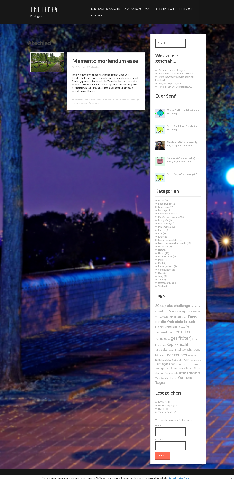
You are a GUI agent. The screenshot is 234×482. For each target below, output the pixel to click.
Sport (161, 273)
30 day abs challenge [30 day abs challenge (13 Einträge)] (172, 306)
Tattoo (161, 279)
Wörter (161, 286)
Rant (160, 263)
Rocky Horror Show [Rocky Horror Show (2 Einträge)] (191, 364)
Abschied (109, 100)
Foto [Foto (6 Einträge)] (169, 332)
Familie (118, 100)
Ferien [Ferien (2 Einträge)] (182, 327)
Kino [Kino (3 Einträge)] (164, 345)
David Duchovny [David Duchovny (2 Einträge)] (181, 317)
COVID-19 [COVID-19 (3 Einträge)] (166, 317)
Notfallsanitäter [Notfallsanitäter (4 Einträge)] (163, 360)
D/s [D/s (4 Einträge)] (173, 316)
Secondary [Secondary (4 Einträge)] (179, 368)
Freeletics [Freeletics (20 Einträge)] (181, 331)
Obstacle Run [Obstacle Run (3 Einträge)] (178, 360)
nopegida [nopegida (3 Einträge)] (192, 356)
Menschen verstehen (168, 240)
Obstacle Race (165, 256)
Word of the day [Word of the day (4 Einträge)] (169, 378)
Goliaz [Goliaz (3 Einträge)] (195, 339)
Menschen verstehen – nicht (172, 243)
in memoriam (95, 100)
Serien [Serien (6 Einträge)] (189, 368)
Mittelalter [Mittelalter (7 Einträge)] (161, 349)
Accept (172, 478)
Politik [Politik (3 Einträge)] (186, 360)
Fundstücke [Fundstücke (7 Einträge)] (162, 338)
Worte (149, 9)
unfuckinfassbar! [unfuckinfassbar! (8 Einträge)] (190, 373)
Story (161, 276)
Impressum (185, 9)
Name (170, 430)
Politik (161, 260)
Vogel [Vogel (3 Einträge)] (158, 378)
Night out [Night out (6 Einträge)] (160, 355)
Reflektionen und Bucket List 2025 (175, 87)
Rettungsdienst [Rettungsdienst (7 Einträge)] (165, 364)
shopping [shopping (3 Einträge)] (159, 373)
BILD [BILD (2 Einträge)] (174, 312)
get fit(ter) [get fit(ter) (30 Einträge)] (181, 338)
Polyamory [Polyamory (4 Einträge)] (195, 360)
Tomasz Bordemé (167, 412)
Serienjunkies (165, 269)
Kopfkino (162, 237)
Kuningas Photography (105, 9)
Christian (97, 67)
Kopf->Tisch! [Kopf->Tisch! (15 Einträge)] (177, 344)
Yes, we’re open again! (170, 83)
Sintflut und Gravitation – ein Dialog (176, 73)
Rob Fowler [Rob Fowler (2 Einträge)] (179, 364)
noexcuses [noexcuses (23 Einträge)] (177, 354)
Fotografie (163, 220)
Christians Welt (166, 9)
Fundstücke (164, 223)
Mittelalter (163, 246)
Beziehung (163, 207)
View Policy (185, 478)
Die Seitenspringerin (168, 405)
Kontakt (96, 15)
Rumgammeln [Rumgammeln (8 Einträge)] (164, 368)
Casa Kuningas (132, 9)
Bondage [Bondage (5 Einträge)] (181, 311)
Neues (161, 253)
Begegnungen (165, 204)
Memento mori (128, 100)
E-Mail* (170, 444)
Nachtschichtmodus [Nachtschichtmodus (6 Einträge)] (187, 349)
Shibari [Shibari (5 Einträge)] (197, 368)
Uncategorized (165, 283)
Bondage (162, 210)
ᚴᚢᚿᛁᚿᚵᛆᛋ (44, 9)
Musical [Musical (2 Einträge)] (172, 350)
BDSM (161, 200)
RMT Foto (163, 409)
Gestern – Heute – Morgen (172, 70)
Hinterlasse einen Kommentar (86, 103)
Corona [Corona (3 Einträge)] (158, 317)
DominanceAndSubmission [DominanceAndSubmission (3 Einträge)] (167, 327)
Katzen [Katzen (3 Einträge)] (158, 345)
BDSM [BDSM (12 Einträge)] (167, 311)
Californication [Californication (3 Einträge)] (193, 312)
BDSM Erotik (164, 402)
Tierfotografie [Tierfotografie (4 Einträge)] (172, 373)
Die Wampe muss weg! (169, 217)
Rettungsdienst (165, 266)
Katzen (161, 230)
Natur (161, 250)
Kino (160, 233)
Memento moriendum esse (105, 60)
